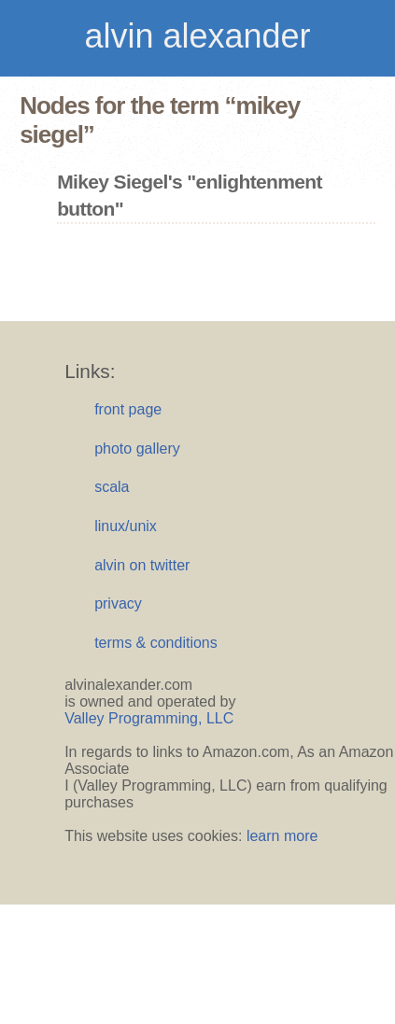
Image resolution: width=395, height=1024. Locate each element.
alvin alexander (197, 36)
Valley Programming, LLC (148, 718)
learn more (282, 836)
